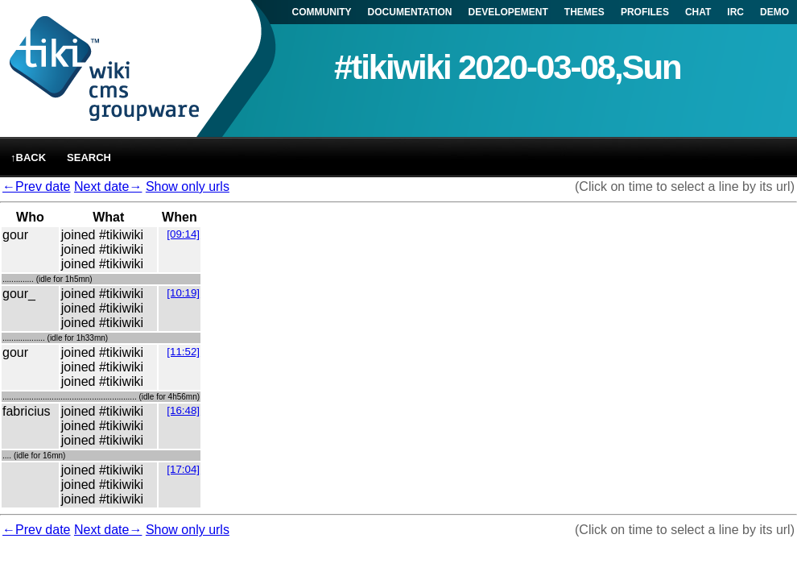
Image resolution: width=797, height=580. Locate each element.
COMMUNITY (322, 12)
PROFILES (645, 12)
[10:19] (183, 293)
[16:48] (183, 410)
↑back (28, 157)
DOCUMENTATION (410, 12)
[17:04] (183, 469)
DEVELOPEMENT (508, 12)
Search (89, 157)
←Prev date (36, 186)
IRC (735, 12)
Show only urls (187, 186)
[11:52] (183, 352)
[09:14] (183, 234)
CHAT (698, 12)
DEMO (774, 12)
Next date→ (108, 186)
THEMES (584, 12)
